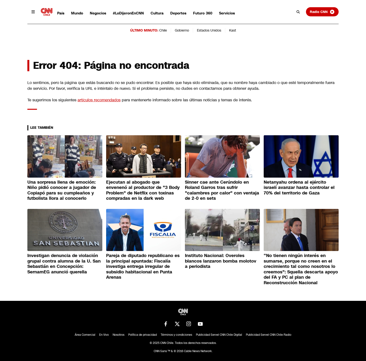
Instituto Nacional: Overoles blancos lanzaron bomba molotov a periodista (220, 261)
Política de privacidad (142, 335)
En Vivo (104, 335)
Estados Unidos (209, 30)
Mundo (77, 13)
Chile (163, 30)
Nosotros (118, 335)
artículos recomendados (99, 100)
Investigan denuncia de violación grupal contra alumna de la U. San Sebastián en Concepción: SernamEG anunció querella (64, 263)
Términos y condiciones (176, 335)
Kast (232, 30)
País (60, 13)
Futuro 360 (202, 13)
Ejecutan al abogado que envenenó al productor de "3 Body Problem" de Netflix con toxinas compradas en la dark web (143, 190)
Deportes (178, 13)
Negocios (98, 13)
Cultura (157, 13)
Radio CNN (322, 11)
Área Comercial (85, 335)
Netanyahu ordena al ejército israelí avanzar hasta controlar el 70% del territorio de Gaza (299, 187)
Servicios (227, 13)
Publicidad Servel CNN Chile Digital (219, 335)
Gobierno (182, 30)
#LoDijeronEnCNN (128, 13)
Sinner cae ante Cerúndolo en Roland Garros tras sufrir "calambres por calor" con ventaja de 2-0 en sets (222, 190)
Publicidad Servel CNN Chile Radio (268, 335)
